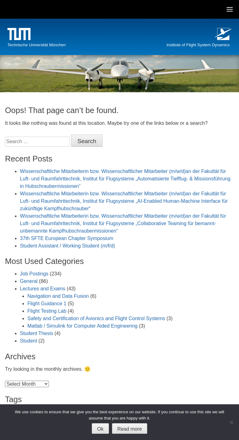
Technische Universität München (36, 45)
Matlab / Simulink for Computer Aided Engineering (82, 326)
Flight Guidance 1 (46, 303)
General (29, 281)
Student (28, 340)
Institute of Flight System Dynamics (198, 45)
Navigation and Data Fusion (58, 296)
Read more (129, 429)
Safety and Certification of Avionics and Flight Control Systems (96, 318)
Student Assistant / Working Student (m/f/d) (67, 245)
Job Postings (34, 273)
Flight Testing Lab (46, 311)
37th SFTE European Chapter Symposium (66, 238)
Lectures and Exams (42, 288)
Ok (100, 429)
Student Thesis (36, 333)
